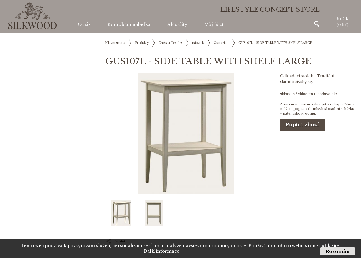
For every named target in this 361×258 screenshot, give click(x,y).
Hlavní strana (115, 43)
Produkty (142, 43)
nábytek (198, 43)
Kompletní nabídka (128, 24)
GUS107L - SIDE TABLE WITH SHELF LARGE (275, 43)
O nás (84, 24)
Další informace (161, 251)
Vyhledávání (316, 24)
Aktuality (177, 24)
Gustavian (221, 43)
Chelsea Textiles (170, 43)
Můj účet (213, 24)
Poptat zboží (302, 125)
